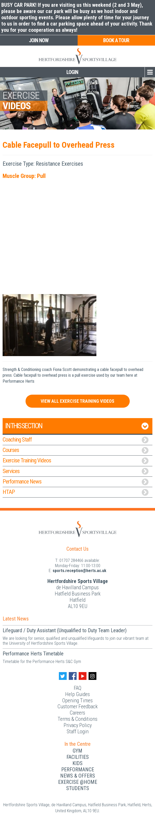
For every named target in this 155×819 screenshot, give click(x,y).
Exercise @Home (77, 782)
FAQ (77, 688)
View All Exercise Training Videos (77, 401)
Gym (77, 751)
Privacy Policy (78, 725)
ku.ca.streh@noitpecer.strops (79, 570)
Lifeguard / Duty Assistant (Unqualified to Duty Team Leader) (65, 630)
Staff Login (78, 731)
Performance (77, 769)
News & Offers (77, 776)
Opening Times (77, 700)
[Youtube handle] (82, 676)
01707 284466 (71, 560)
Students (77, 788)
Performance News (75, 481)
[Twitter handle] (63, 676)
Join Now (38, 40)
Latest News (16, 619)
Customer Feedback (78, 706)
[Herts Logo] (78, 528)
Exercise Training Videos (75, 460)
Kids (77, 763)
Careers (77, 713)
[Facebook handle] (73, 676)
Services (75, 471)
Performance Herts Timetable (33, 653)
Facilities (77, 757)
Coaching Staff (75, 439)
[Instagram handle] (92, 676)
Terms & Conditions (77, 719)
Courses (75, 450)
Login (72, 72)
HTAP (75, 492)
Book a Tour (116, 40)
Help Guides (77, 694)
